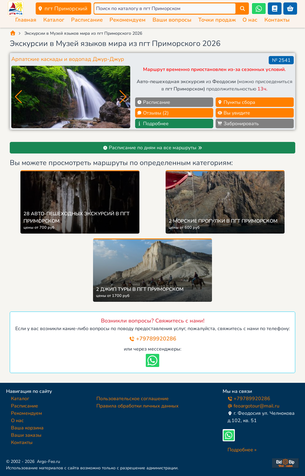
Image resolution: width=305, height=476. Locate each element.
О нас (249, 19)
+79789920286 (152, 338)
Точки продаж (217, 19)
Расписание (87, 19)
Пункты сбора (236, 102)
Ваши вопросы (172, 19)
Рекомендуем (127, 19)
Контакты (277, 19)
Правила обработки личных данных (137, 406)
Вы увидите (233, 113)
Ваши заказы (26, 435)
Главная (25, 19)
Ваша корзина (27, 428)
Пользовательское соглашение (132, 398)
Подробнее (153, 123)
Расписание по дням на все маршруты (153, 147)
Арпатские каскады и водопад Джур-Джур (67, 59)
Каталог (53, 19)
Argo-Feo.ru (48, 461)
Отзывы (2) (153, 113)
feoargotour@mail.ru (253, 406)
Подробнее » (242, 449)
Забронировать (238, 123)
